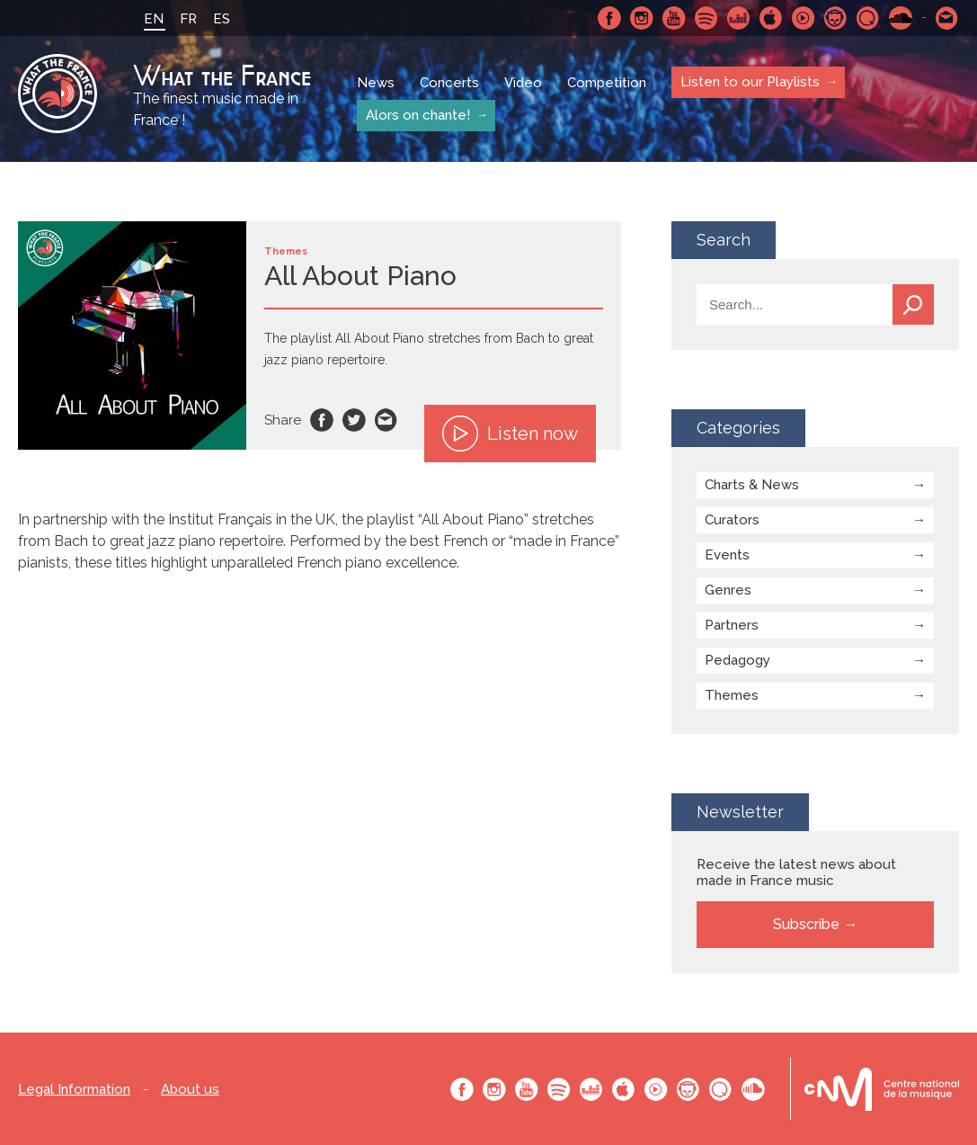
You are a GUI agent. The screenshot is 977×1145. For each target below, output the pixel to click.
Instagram (641, 18)
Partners (732, 625)
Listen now (510, 434)
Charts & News (752, 485)
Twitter (354, 420)
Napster (836, 18)
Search (913, 304)
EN (154, 19)
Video (523, 83)
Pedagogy (737, 660)
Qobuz (868, 18)
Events (727, 555)
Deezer (739, 18)
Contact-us (947, 18)
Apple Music (771, 18)
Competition (606, 83)
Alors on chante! (418, 115)
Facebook (609, 18)
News (376, 83)
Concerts (449, 83)
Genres (728, 590)
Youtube (674, 18)
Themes (732, 695)
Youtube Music (803, 18)
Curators (732, 520)
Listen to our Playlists (750, 82)
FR (188, 19)
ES (221, 19)
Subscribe (806, 924)
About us (190, 1089)
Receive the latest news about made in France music (796, 872)
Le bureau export (881, 1089)
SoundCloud (900, 18)
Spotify (706, 18)
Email (386, 420)
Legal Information (74, 1089)
